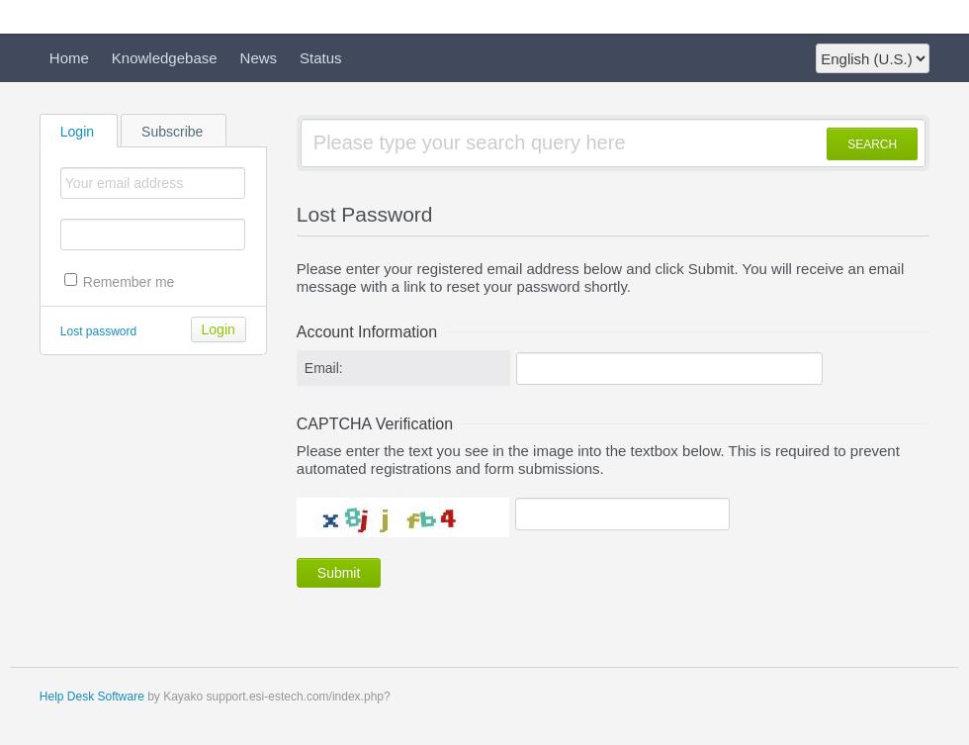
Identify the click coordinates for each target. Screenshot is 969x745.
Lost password (98, 331)
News (259, 57)
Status (321, 57)
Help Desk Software (92, 696)
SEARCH (872, 144)
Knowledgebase (165, 57)
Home (69, 57)
